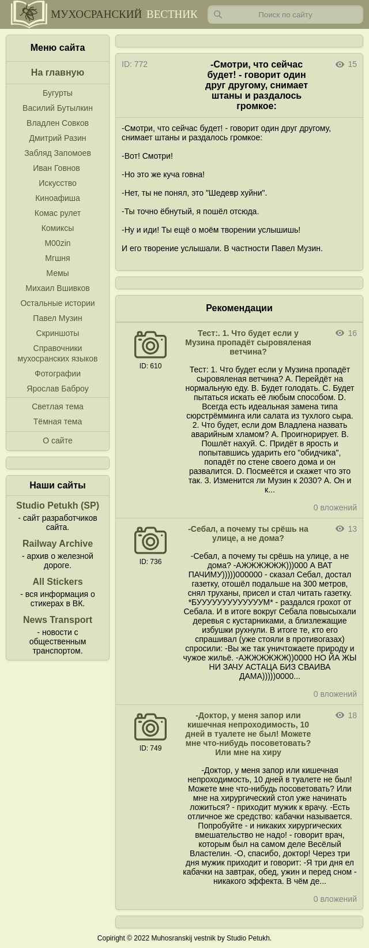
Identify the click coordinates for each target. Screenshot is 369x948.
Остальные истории (57, 303)
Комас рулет (58, 213)
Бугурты (58, 93)
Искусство (58, 183)
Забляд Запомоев (57, 153)
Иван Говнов (56, 168)
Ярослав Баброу (57, 388)
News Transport (57, 620)
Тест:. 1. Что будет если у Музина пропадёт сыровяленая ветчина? (248, 342)
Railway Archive (57, 543)
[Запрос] (285, 14)
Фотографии (58, 373)
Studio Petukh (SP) (57, 505)
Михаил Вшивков (57, 288)
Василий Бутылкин (57, 108)
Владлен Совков (58, 123)
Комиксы (58, 228)
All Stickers (57, 582)
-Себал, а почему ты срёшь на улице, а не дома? (248, 533)
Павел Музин (57, 318)
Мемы (57, 273)
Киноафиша (57, 198)
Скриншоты (58, 333)
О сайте (57, 440)
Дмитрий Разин (57, 138)
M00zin (57, 243)
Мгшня (57, 258)
